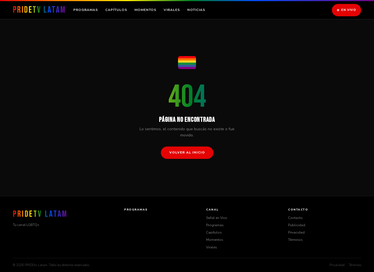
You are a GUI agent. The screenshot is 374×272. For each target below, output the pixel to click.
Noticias (196, 10)
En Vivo (346, 10)
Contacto (295, 218)
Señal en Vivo (216, 218)
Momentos (145, 10)
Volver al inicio (187, 152)
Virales (172, 10)
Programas (85, 10)
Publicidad (296, 225)
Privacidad (296, 232)
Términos (295, 239)
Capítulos (116, 10)
